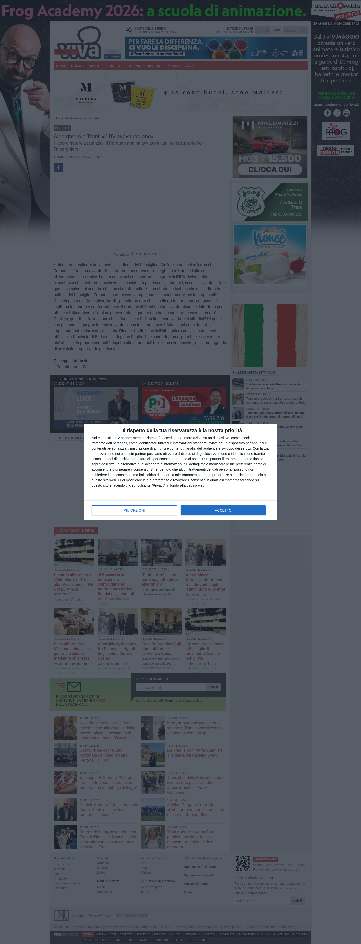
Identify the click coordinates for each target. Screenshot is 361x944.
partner (126, 438)
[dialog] (180, 472)
